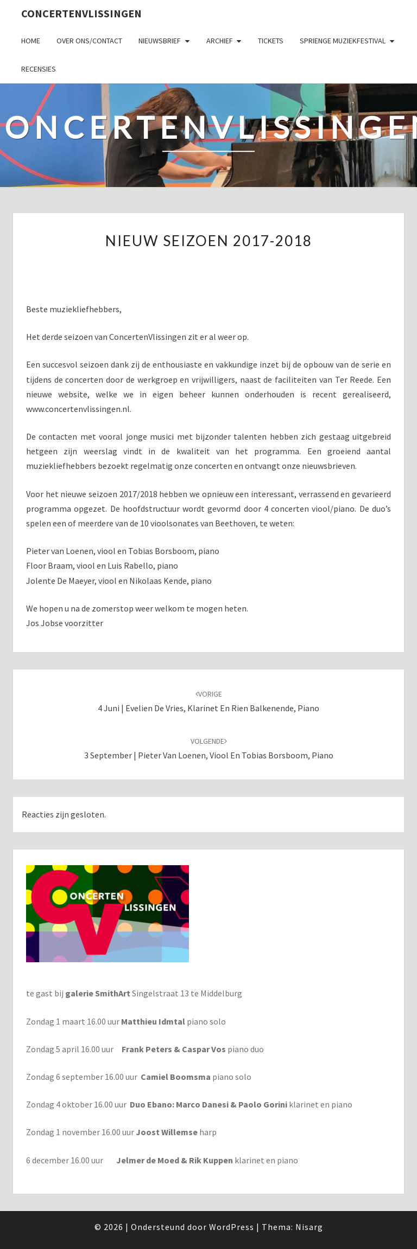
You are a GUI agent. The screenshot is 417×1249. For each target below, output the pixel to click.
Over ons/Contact (89, 41)
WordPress (231, 1226)
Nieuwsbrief (159, 41)
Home (30, 41)
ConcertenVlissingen (81, 13)
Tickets (270, 41)
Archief (219, 41)
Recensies (38, 69)
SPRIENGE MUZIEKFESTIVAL (343, 41)
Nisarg (309, 1226)
